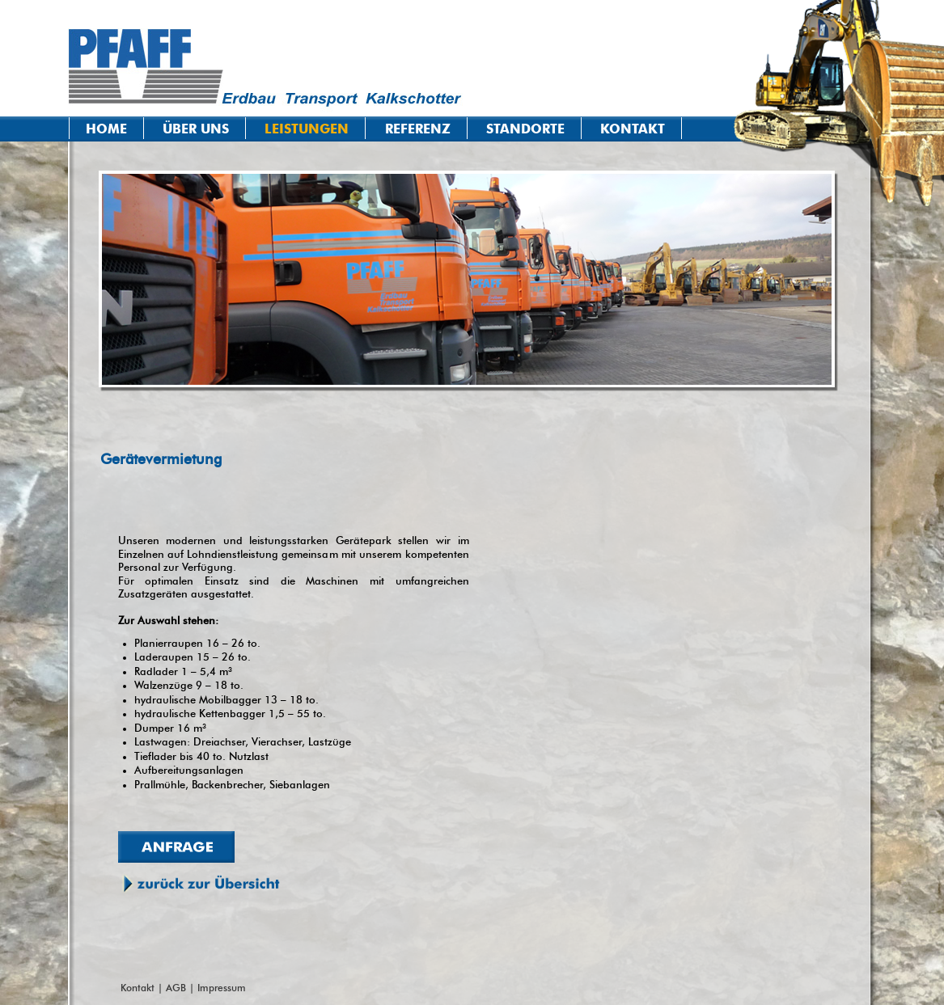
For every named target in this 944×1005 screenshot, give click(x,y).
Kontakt (632, 129)
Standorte (525, 129)
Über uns (196, 129)
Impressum (221, 988)
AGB (176, 988)
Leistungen (307, 129)
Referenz (418, 129)
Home (106, 129)
